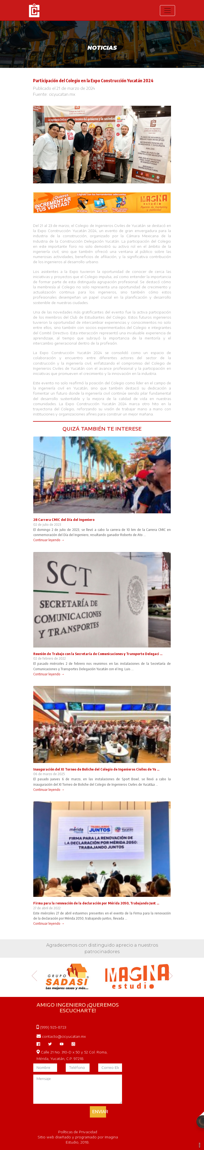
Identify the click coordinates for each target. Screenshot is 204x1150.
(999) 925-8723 (51, 1027)
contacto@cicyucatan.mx (61, 1036)
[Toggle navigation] (167, 10)
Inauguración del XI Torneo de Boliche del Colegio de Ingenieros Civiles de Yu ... (96, 769)
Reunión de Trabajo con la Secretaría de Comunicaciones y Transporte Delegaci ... (97, 654)
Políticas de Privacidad (77, 1132)
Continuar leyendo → (49, 540)
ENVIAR (99, 1111)
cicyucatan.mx (62, 94)
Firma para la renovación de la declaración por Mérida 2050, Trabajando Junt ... (96, 903)
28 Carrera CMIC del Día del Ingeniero (63, 519)
